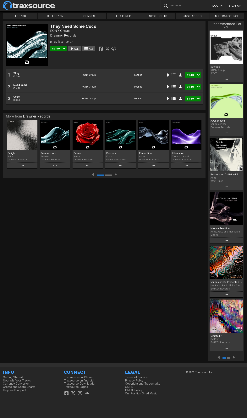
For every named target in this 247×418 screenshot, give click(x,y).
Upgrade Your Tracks (17, 380)
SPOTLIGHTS (158, 16)
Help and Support (14, 390)
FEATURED (123, 16)
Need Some (20, 84)
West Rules (217, 181)
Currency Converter (16, 383)
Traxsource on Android (79, 380)
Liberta (214, 234)
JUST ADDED (193, 16)
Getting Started (13, 377)
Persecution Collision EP (224, 174)
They (16, 73)
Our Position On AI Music (141, 393)
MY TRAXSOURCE (227, 16)
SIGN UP (235, 5)
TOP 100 (20, 16)
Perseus (111, 153)
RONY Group (60, 31)
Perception (145, 153)
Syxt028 (215, 67)
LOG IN (217, 5)
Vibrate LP (216, 336)
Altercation (178, 153)
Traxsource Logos (76, 387)
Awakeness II (218, 120)
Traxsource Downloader (80, 383)
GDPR (129, 387)
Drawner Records (63, 35)
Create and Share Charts (19, 387)
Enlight (11, 153)
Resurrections (49, 153)
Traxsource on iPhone (78, 377)
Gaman (77, 153)
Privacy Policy (134, 380)
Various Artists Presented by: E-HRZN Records (226, 282)
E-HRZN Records (220, 288)
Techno (138, 74)
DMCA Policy (133, 390)
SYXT (214, 73)
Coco (16, 96)
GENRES (89, 16)
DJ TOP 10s (55, 16)
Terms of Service (136, 377)
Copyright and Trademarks (142, 383)
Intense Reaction (220, 228)
